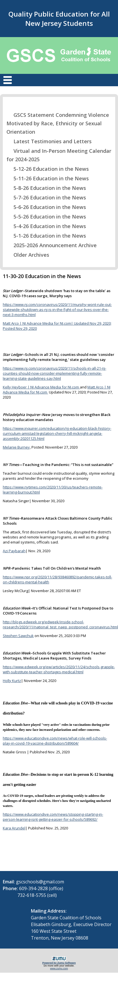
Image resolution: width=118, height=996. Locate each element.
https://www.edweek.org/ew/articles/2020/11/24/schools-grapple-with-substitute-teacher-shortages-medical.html (59, 669)
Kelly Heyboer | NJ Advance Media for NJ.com (41, 387)
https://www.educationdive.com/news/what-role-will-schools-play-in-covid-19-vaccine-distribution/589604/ (55, 741)
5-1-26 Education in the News (46, 235)
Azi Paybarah (14, 550)
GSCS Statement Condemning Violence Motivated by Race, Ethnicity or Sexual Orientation (57, 123)
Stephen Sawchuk (18, 635)
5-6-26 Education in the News (46, 207)
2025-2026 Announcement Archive (51, 245)
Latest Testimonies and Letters (49, 141)
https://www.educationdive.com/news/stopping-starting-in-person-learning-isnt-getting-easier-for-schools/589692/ (53, 817)
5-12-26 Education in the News (47, 168)
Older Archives (27, 254)
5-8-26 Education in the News (46, 188)
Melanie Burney (16, 447)
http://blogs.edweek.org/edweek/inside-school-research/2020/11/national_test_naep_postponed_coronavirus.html (60, 624)
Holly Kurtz (12, 680)
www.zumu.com (59, 968)
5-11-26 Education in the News (47, 178)
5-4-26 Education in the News (46, 226)
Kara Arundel (14, 828)
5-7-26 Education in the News (46, 197)
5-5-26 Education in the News (46, 216)
